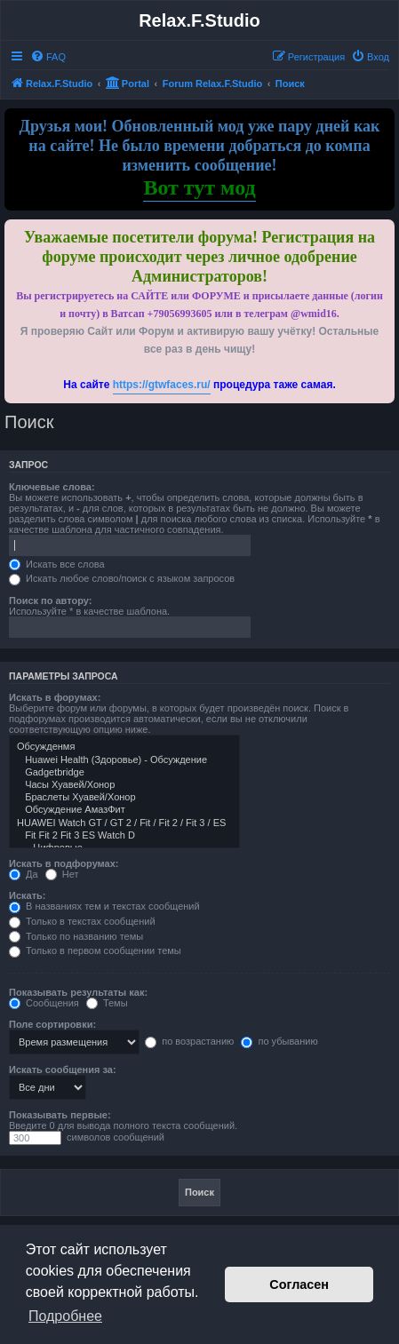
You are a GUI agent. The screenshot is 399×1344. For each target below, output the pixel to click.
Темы (107, 1003)
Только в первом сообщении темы (95, 950)
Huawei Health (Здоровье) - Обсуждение (124, 760)
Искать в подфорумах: (64, 863)
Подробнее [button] (65, 1316)
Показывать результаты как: (78, 992)
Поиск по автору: (50, 600)
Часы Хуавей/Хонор (124, 785)
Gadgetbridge (124, 773)
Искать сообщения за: (62, 1069)
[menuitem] (48, 57)
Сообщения (44, 1003)
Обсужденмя (124, 747)
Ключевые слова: (52, 486)
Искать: (27, 895)
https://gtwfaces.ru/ (162, 384)
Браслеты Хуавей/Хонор (124, 797)
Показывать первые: (60, 1114)
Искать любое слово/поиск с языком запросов (122, 578)
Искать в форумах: (54, 697)
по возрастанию (189, 1041)
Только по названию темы (76, 936)
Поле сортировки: (52, 1024)
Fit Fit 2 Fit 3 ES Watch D (124, 836)
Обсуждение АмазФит (124, 810)
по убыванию (279, 1041)
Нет (62, 874)
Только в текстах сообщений (82, 921)
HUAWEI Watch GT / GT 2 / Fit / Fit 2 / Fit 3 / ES (124, 823)
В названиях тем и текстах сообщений (104, 906)
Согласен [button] (299, 1284)
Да (23, 874)
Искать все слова (57, 564)
